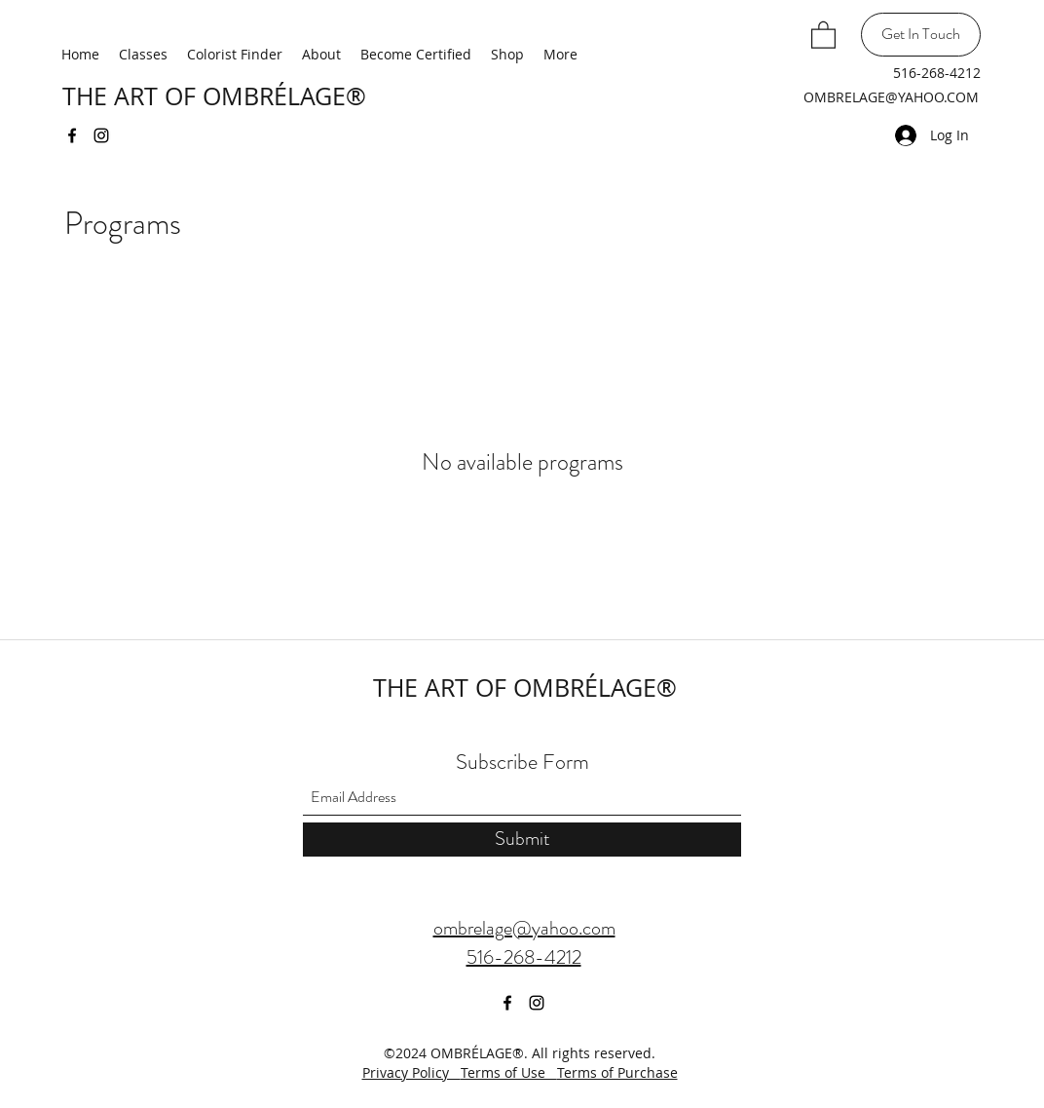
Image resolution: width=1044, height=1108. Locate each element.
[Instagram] (101, 135)
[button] (823, 34)
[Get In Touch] (921, 35)
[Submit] (522, 839)
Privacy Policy (411, 1072)
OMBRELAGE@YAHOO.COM (891, 97)
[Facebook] (72, 135)
